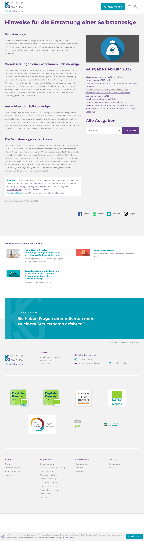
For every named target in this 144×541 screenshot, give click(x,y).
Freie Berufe (79, 499)
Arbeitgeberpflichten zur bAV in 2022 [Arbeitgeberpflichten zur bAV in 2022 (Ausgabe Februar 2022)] (102, 127)
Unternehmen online (49, 514)
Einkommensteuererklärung (52, 496)
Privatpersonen (81, 492)
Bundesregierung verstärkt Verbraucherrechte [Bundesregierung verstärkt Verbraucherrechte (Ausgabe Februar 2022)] (106, 130)
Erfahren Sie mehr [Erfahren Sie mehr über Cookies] (68, 538)
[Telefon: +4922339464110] (85, 388)
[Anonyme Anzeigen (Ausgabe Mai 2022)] (106, 281)
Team (7, 492)
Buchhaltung (41, 214)
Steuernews (114, 492)
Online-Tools (45, 521)
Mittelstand (79, 496)
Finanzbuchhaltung (48, 503)
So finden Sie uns (12, 499)
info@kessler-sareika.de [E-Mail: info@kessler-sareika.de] (89, 391)
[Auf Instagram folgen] (131, 241)
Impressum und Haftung (130, 370)
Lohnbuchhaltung (48, 507)
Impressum (10, 503)
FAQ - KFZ (44, 525)
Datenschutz (113, 370)
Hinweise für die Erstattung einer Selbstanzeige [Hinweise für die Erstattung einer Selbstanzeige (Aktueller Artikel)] (107, 117)
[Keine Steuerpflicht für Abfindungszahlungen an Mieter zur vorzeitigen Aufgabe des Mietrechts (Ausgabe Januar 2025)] (37, 284)
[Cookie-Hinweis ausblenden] (134, 536)
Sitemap (113, 496)
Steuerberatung (39, 211)
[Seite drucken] (115, 241)
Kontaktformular (56, 221)
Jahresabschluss (14, 217)
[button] (113, 7)
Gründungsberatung (25, 214)
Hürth (48, 208)
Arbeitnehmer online (49, 518)
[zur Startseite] (15, 7)
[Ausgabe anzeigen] (130, 158)
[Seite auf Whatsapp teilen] (100, 241)
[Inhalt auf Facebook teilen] (85, 241)
